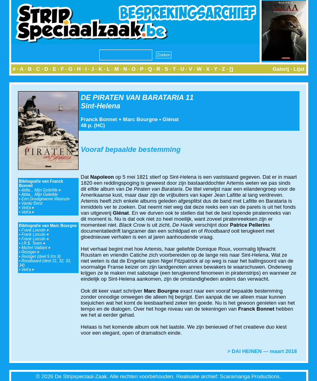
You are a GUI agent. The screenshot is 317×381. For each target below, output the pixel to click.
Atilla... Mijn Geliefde (41, 190)
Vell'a (28, 207)
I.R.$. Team (33, 243)
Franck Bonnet (99, 119)
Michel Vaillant (36, 247)
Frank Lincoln (35, 230)
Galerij (280, 69)
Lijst (298, 69)
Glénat (171, 119)
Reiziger (30, 252)
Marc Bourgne (140, 119)
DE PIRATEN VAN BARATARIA (132, 98)
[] (231, 69)
